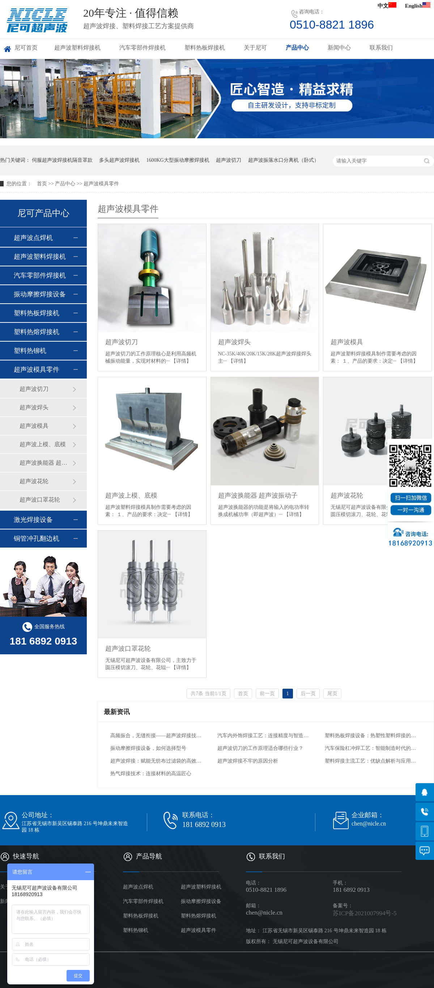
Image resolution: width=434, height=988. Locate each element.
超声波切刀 (228, 160)
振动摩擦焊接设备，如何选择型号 (148, 748)
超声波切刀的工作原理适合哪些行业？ (260, 748)
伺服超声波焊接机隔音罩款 (62, 160)
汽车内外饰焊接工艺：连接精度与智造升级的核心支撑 (263, 735)
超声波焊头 (234, 342)
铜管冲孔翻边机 (36, 538)
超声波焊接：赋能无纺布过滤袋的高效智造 (156, 761)
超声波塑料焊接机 (77, 48)
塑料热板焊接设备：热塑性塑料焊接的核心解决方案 (371, 735)
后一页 (308, 693)
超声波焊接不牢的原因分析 (247, 761)
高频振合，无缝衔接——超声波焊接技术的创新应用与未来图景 (156, 735)
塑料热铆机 (30, 350)
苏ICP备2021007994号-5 (365, 913)
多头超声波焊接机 (119, 160)
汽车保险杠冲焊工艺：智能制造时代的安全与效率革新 (371, 748)
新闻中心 (339, 48)
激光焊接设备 (33, 519)
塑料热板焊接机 (204, 48)
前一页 (267, 693)
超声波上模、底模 (131, 495)
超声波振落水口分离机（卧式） (283, 160)
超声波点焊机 (33, 237)
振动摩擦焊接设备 (40, 294)
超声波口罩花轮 (128, 648)
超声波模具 (347, 342)
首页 (42, 183)
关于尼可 (255, 48)
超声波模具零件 (101, 183)
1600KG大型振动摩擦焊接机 (177, 160)
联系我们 (381, 48)
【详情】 (181, 361)
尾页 (332, 693)
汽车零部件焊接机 (142, 48)
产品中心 (297, 48)
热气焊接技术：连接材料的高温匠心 (150, 773)
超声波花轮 (347, 495)
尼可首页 (26, 48)
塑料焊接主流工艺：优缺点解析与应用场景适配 (371, 761)
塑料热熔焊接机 (36, 331)
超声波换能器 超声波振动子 (258, 495)
